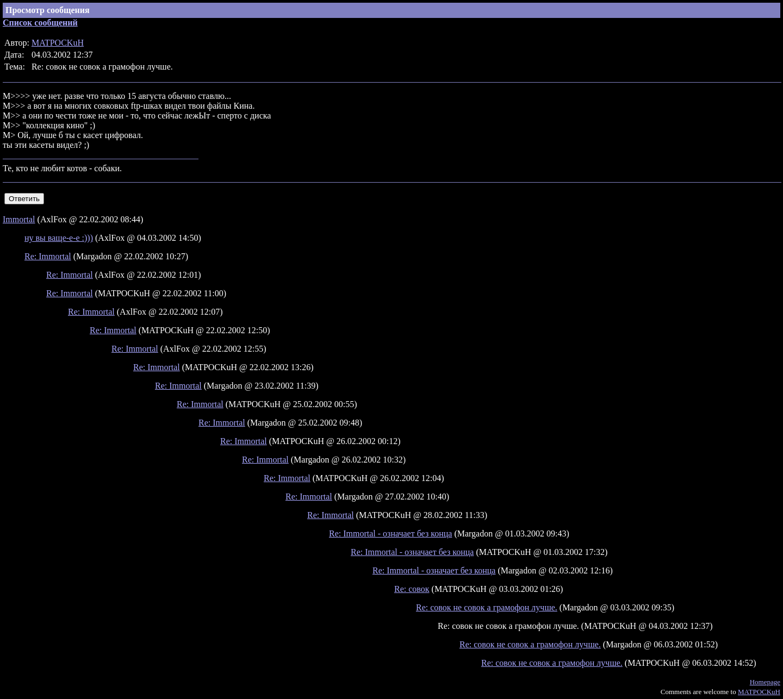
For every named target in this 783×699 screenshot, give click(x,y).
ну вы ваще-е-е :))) (58, 237)
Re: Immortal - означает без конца (390, 533)
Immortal (19, 219)
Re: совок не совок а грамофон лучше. (486, 607)
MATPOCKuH (58, 42)
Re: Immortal (47, 256)
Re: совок (412, 589)
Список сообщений (40, 22)
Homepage (765, 682)
